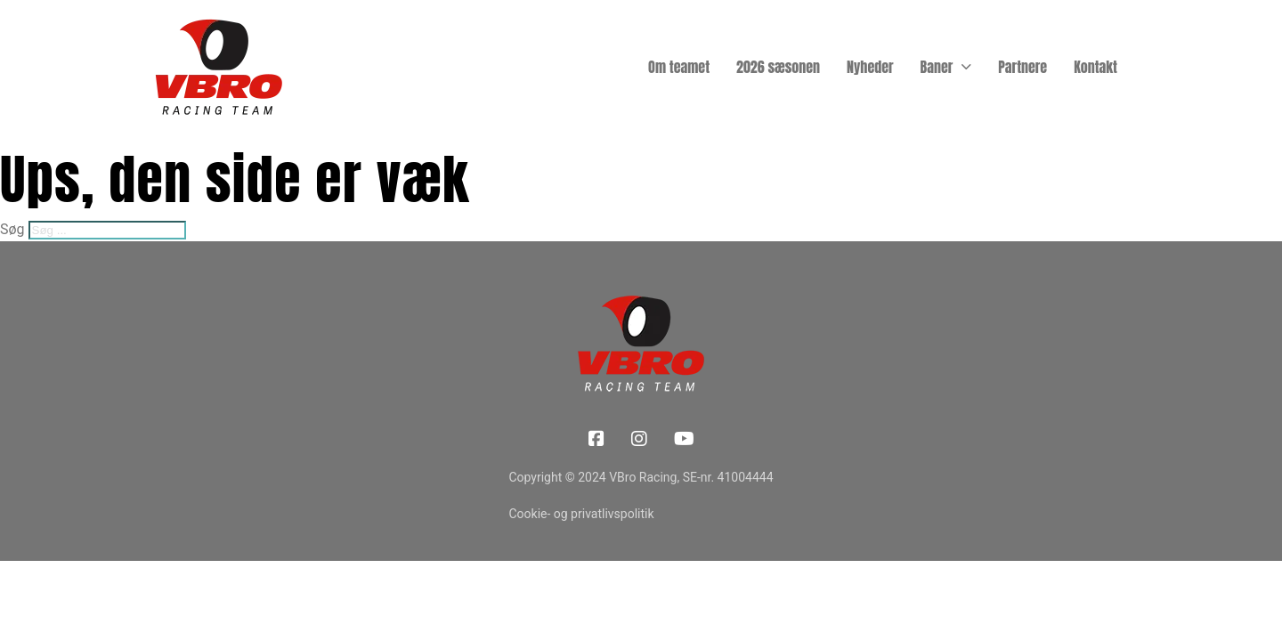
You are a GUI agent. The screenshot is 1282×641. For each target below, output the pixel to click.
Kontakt (1095, 66)
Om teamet (679, 66)
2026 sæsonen (778, 66)
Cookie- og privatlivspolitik (580, 514)
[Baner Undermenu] (966, 67)
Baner (937, 66)
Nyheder (870, 66)
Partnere (1022, 66)
